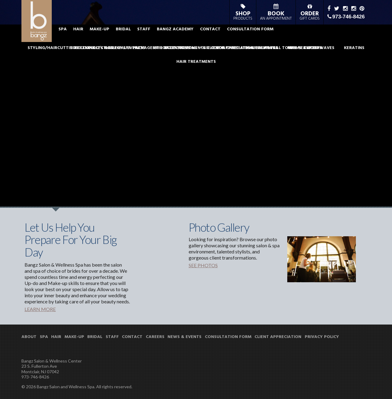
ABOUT (79, 38)
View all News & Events (109, 139)
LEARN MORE (40, 309)
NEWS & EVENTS (185, 337)
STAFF (178, 38)
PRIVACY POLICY (322, 337)
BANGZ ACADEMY (210, 38)
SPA (97, 38)
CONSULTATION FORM (285, 38)
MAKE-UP (134, 38)
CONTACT (245, 38)
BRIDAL (158, 38)
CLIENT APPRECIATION (277, 337)
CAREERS (155, 337)
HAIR (113, 38)
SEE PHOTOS (203, 265)
